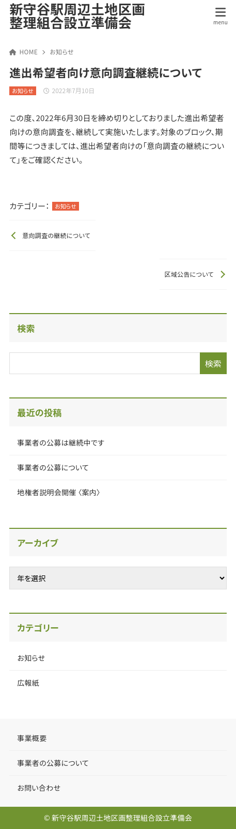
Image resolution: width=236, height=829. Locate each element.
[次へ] (193, 274)
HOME (23, 51)
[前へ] (52, 235)
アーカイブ (37, 542)
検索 (26, 327)
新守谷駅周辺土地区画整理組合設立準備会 (77, 15)
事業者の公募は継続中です (60, 442)
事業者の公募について (53, 467)
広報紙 (28, 682)
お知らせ (61, 51)
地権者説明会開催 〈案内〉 (58, 492)
